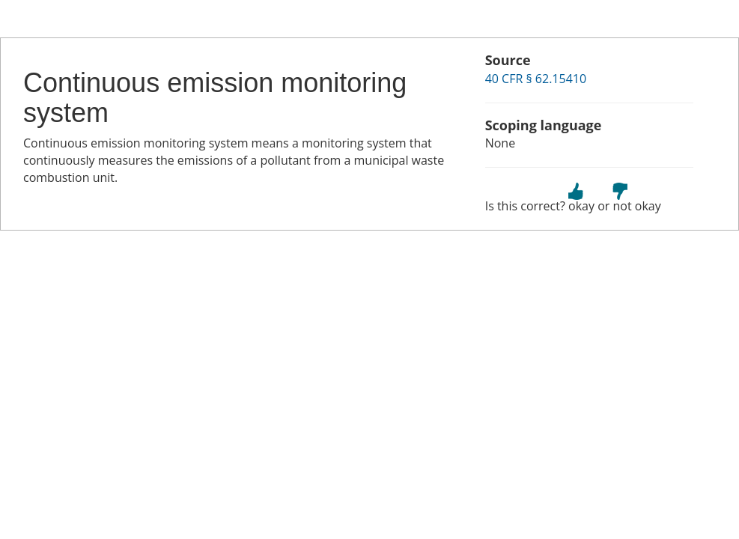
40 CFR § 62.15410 (535, 78)
